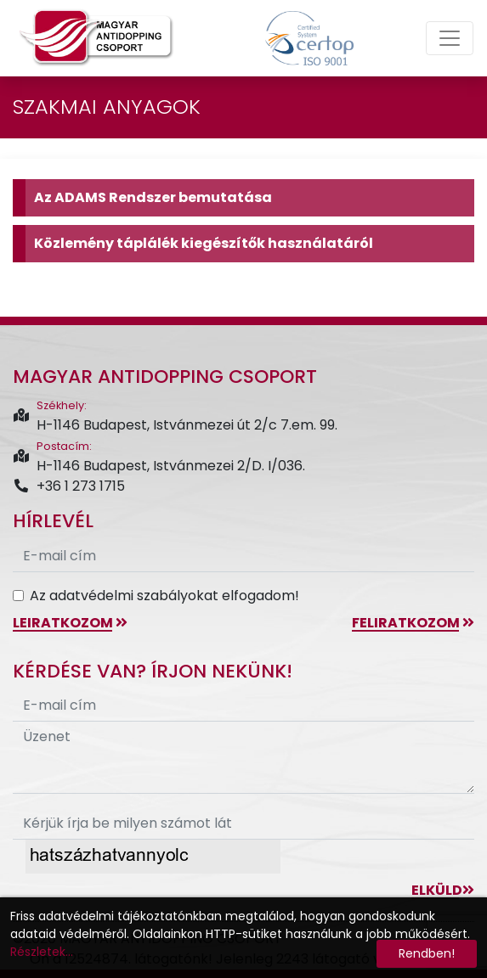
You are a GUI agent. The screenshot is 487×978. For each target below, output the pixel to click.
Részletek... (41, 951)
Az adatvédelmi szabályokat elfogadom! (164, 595)
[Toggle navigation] (449, 38)
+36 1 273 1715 (69, 486)
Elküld (442, 890)
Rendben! (427, 953)
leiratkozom (70, 622)
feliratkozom (413, 622)
